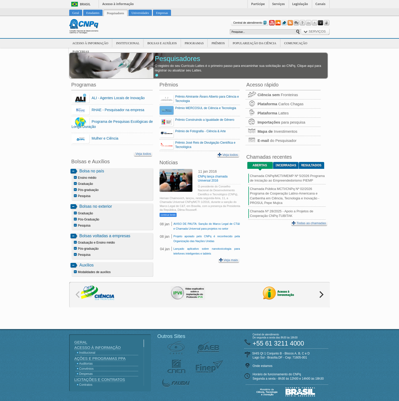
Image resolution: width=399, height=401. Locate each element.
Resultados (311, 165)
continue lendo (168, 215)
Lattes (267, 113)
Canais (320, 4)
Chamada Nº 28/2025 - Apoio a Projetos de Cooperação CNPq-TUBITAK (281, 213)
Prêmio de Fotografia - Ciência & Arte (200, 131)
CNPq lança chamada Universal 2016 (212, 178)
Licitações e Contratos (99, 379)
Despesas (86, 374)
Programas (194, 43)
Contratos (85, 385)
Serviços (278, 4)
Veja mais (228, 260)
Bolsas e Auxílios (162, 43)
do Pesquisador (271, 140)
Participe (258, 4)
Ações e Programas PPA (99, 358)
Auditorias (86, 363)
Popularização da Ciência (254, 43)
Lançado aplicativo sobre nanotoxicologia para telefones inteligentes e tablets (206, 251)
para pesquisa (275, 122)
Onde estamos (263, 366)
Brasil (85, 4)
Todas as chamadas (309, 223)
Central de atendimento (250, 22)
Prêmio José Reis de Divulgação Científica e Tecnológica (205, 145)
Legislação (300, 4)
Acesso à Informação (90, 43)
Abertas (259, 165)
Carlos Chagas (275, 103)
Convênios (86, 368)
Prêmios (218, 43)
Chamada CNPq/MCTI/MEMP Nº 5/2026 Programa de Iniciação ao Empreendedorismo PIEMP (287, 178)
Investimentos (271, 131)
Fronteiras (272, 94)
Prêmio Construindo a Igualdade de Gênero (204, 120)
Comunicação (295, 43)
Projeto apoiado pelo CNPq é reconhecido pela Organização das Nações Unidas (206, 239)
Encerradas (286, 165)
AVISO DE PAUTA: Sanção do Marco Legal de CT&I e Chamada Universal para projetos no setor (206, 226)
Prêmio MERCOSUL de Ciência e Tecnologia (205, 108)
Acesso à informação (118, 4)
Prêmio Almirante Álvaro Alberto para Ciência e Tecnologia (207, 99)
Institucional (127, 43)
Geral (80, 342)
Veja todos (143, 154)
